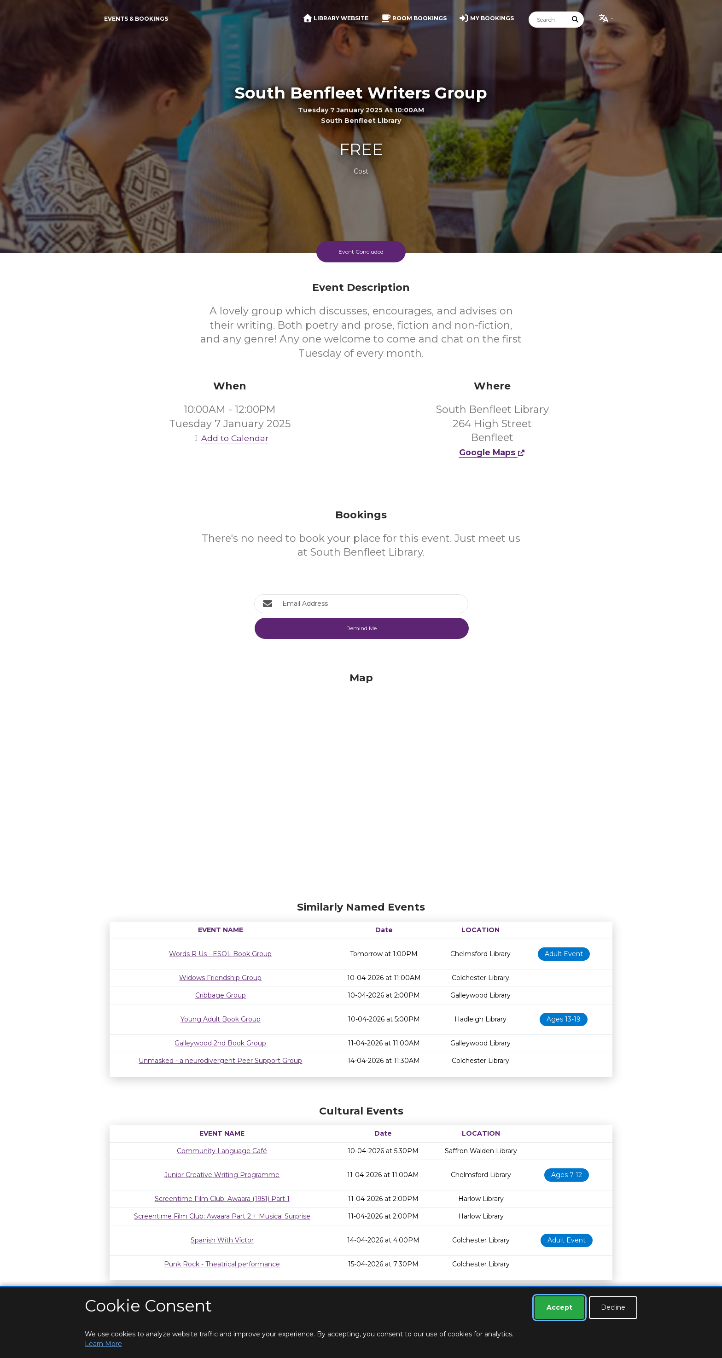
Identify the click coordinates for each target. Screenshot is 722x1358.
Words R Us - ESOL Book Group (220, 954)
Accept (559, 1307)
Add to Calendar (229, 438)
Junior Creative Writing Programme (221, 1175)
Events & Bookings (136, 18)
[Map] (361, 784)
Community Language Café (222, 1151)
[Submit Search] (575, 20)
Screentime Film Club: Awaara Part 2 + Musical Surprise (222, 1216)
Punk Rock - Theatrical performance (222, 1264)
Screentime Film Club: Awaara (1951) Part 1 (222, 1199)
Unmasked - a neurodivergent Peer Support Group (220, 1060)
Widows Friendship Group (220, 978)
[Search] (548, 20)
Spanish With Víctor (222, 1240)
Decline (613, 1307)
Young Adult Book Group (220, 1019)
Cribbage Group (220, 995)
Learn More (103, 1344)
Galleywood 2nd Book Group (220, 1043)
